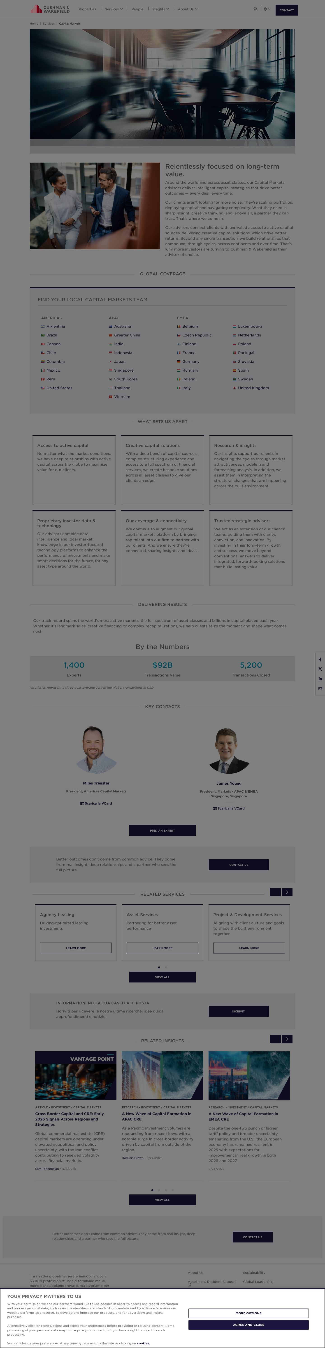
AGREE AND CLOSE (248, 1325)
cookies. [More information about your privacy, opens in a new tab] (143, 1343)
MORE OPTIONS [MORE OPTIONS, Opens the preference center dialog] (249, 1313)
